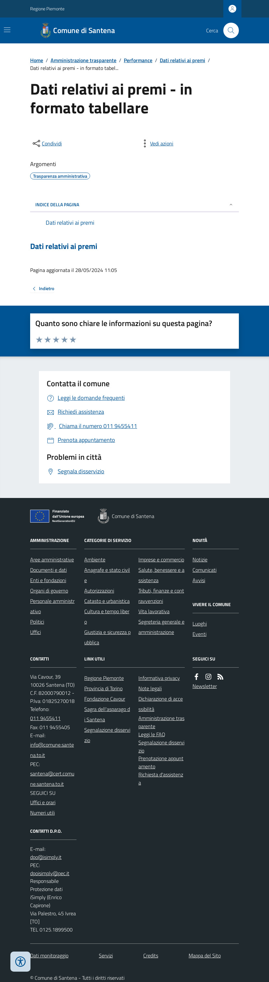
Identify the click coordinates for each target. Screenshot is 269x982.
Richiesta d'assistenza (160, 778)
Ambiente (94, 559)
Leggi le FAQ (151, 734)
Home (36, 60)
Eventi (199, 634)
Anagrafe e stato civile (107, 575)
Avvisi (199, 580)
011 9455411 (45, 718)
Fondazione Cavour (104, 699)
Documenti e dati (48, 570)
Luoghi (200, 623)
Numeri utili (42, 813)
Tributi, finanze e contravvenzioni (161, 596)
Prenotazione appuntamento (160, 762)
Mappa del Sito (205, 955)
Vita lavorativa (154, 611)
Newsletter (205, 686)
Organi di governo (49, 590)
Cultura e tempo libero (106, 616)
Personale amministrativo (52, 606)
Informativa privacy (159, 678)
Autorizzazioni (99, 590)
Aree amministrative (52, 559)
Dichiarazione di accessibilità (160, 704)
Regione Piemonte (47, 8)
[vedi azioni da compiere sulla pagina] (156, 143)
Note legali (150, 688)
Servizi (106, 955)
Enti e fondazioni (48, 580)
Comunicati (204, 570)
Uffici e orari (42, 802)
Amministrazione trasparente (83, 60)
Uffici (35, 632)
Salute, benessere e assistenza (161, 575)
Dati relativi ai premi (182, 60)
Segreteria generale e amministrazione (161, 627)
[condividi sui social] (46, 143)
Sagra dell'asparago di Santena (107, 714)
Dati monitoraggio (49, 955)
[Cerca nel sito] (228, 30)
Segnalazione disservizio (107, 735)
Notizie (200, 559)
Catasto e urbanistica (107, 601)
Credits (150, 955)
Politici (37, 622)
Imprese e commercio (161, 559)
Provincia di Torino (103, 688)
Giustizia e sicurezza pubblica (107, 637)
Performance (138, 60)
